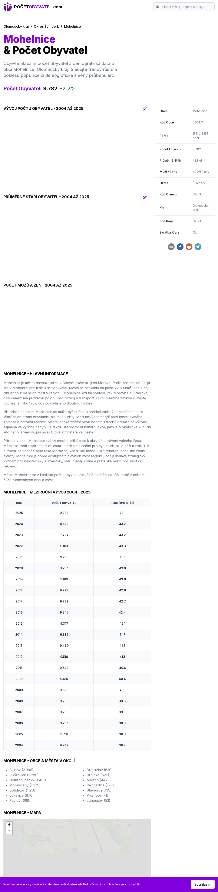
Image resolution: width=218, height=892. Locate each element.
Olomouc (16, 807)
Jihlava (118, 787)
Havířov (66, 807)
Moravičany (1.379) (25, 710)
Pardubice (68, 787)
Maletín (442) (98, 705)
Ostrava (15, 792)
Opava (117, 782)
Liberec (14, 802)
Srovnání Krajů (176, 787)
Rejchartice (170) (100, 710)
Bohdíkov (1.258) (23, 715)
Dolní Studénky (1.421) (27, 705)
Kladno (66, 802)
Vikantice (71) (97, 720)
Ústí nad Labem (73, 792)
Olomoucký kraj (16, 26)
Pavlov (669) (19, 726)
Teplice (118, 797)
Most (64, 812)
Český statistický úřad (115, 853)
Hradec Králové (73, 782)
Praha (13, 782)
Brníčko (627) (98, 700)
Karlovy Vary (122, 802)
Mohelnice (72, 26)
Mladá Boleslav (124, 812)
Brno (13, 787)
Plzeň (13, 797)
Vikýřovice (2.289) (24, 700)
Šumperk (199, 183)
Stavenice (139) (99, 715)
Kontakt (170, 792)
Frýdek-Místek (124, 792)
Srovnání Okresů (178, 782)
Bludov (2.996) (21, 695)
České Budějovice (23, 812)
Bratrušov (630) (100, 695)
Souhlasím (202, 884)
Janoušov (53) (98, 726)
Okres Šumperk (46, 26)
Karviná (118, 807)
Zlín (63, 797)
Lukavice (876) (21, 720)
